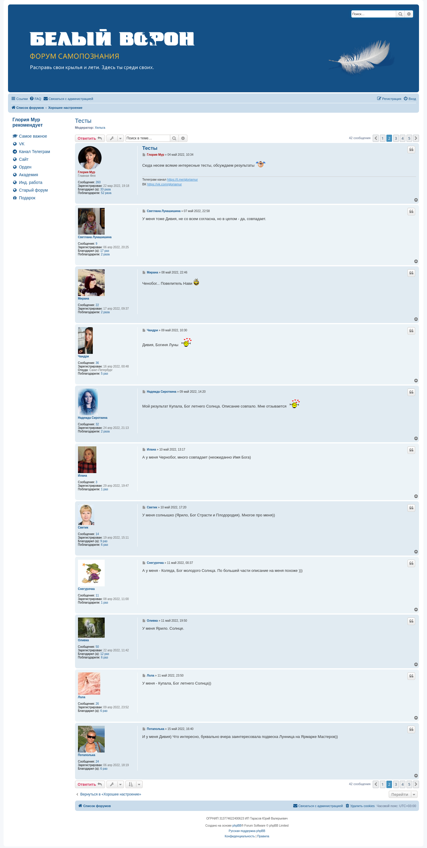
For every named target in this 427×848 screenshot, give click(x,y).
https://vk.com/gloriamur (164, 184)
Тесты (83, 120)
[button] (376, 138)
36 (97, 363)
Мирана (83, 298)
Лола (81, 697)
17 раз (104, 250)
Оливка (83, 640)
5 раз (104, 373)
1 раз (104, 489)
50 (97, 646)
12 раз (104, 654)
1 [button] (383, 138)
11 (97, 595)
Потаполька (86, 755)
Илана (82, 475)
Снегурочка (86, 589)
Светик (83, 527)
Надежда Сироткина (92, 417)
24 (97, 761)
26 (97, 703)
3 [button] (396, 138)
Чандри (83, 356)
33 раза (105, 189)
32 (97, 424)
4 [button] (402, 138)
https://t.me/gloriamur (182, 179)
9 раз (103, 541)
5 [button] (409, 138)
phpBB (236, 825)
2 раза (105, 254)
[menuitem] (35, 98)
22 (97, 305)
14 (97, 534)
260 (98, 182)
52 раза (106, 193)
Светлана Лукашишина (94, 237)
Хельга (100, 127)
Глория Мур (86, 172)
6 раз (104, 544)
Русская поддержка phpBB (247, 831)
